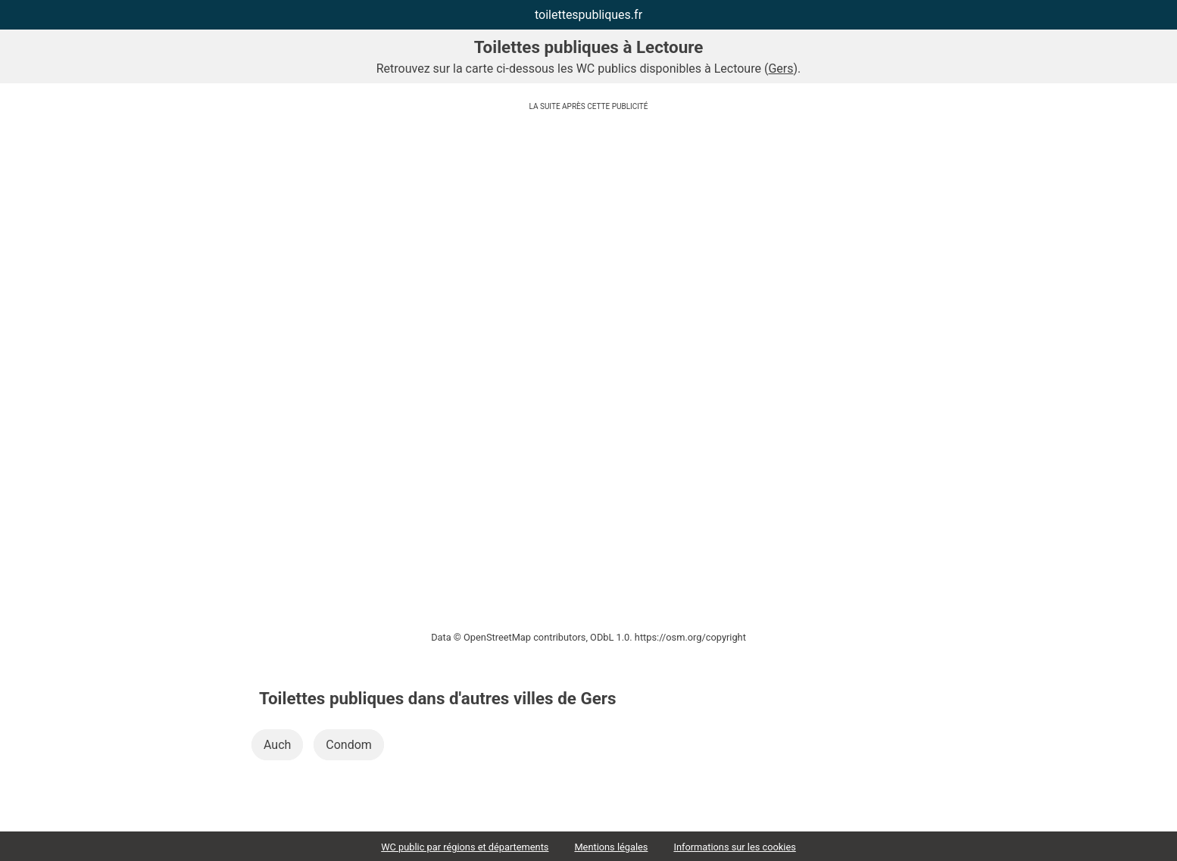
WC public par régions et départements (464, 847)
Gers (780, 68)
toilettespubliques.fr (588, 15)
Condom (349, 745)
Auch (277, 745)
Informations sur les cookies (734, 847)
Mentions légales (611, 847)
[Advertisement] (588, 223)
